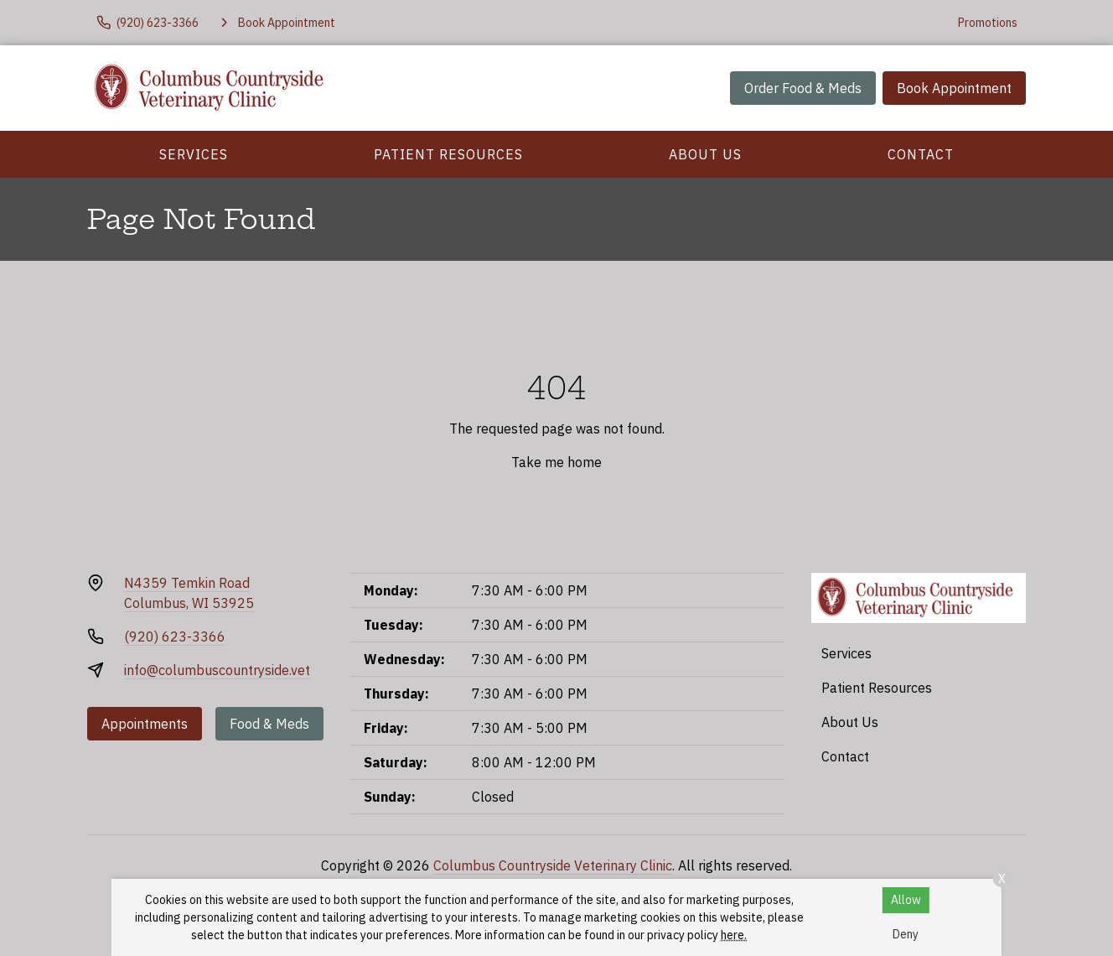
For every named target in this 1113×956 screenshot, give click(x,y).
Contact (921, 154)
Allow (906, 899)
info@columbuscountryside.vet (217, 670)
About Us (705, 154)
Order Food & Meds (803, 88)
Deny (906, 934)
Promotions (987, 22)
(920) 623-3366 (174, 636)
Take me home (556, 462)
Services (193, 154)
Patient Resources (448, 154)
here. (734, 935)
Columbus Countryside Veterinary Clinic (552, 865)
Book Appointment (954, 88)
